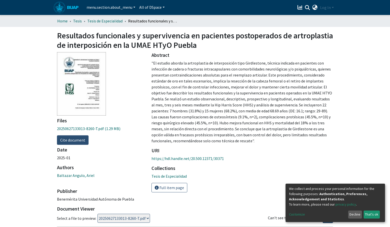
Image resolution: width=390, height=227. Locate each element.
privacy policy (346, 204)
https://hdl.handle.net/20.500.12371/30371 (187, 158)
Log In (325, 7)
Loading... (124, 204)
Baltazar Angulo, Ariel (76, 111)
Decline (354, 214)
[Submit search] (307, 7)
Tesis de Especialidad (105, 20)
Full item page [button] (169, 187)
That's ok (371, 214)
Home (62, 20)
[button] (315, 7)
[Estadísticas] (300, 7)
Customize (297, 214)
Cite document (72, 76)
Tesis (77, 20)
